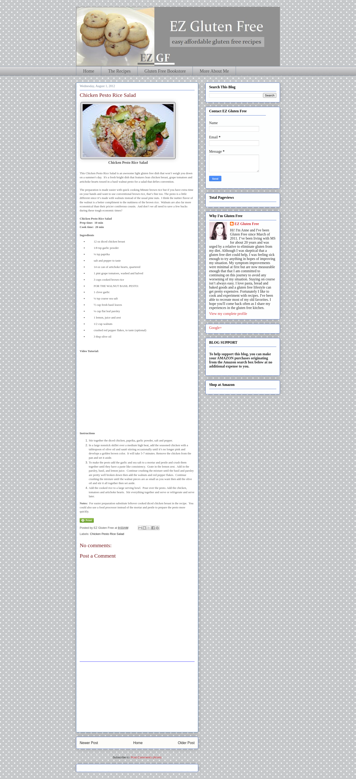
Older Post (186, 743)
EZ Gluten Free (247, 224)
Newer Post (89, 743)
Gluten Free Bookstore (165, 71)
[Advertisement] (137, 697)
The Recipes (119, 71)
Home (88, 71)
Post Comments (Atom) (146, 757)
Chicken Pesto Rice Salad (107, 534)
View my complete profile (228, 314)
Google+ (215, 328)
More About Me (214, 71)
